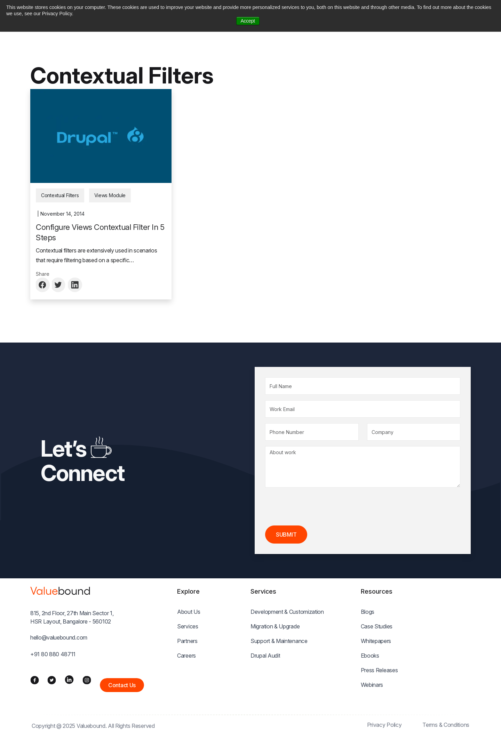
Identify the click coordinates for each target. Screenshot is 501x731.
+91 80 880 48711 (52, 654)
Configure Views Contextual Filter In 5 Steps (100, 232)
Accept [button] (248, 21)
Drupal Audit (265, 655)
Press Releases (379, 670)
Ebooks (370, 655)
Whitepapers (376, 640)
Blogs (368, 611)
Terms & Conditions (445, 724)
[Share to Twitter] (59, 285)
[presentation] (318, 506)
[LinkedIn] (69, 679)
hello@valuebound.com (58, 637)
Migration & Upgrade (275, 626)
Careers (186, 655)
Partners (187, 640)
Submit (286, 534)
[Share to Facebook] (43, 285)
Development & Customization (287, 611)
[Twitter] (51, 679)
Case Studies (376, 626)
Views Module (110, 195)
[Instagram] (86, 679)
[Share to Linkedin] (75, 285)
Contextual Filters (60, 195)
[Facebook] (34, 679)
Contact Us (122, 685)
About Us (188, 611)
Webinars (372, 684)
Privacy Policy (384, 724)
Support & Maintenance (279, 640)
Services (187, 626)
